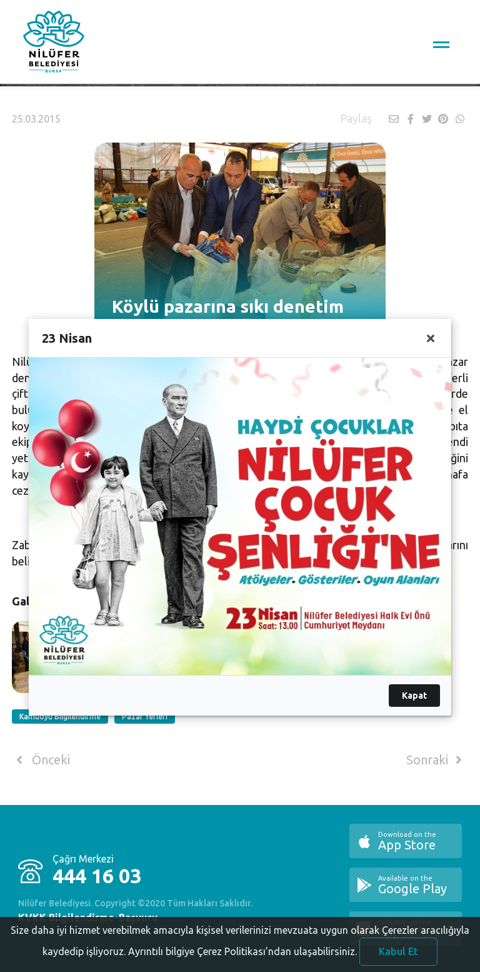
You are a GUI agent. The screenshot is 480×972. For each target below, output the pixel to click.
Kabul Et (398, 953)
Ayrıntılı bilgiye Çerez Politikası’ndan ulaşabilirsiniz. (242, 953)
